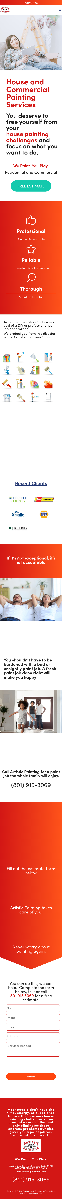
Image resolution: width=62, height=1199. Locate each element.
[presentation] (25, 1065)
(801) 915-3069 (31, 2)
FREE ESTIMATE (31, 186)
